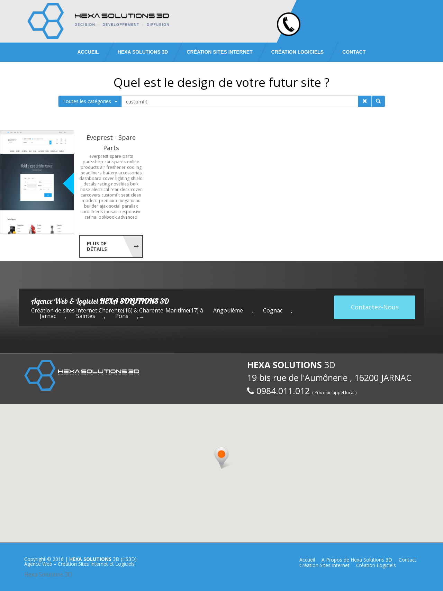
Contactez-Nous (375, 307)
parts (128, 156)
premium (108, 200)
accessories (130, 173)
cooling (134, 167)
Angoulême (228, 310)
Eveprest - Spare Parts (111, 142)
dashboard (90, 178)
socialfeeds (91, 212)
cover (108, 178)
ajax (104, 206)
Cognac (272, 310)
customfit (110, 195)
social (114, 206)
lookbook (107, 217)
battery (110, 173)
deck (124, 189)
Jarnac (48, 316)
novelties (120, 184)
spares (119, 162)
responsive (131, 212)
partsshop (93, 162)
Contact (353, 52)
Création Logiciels (297, 52)
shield (137, 178)
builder (91, 206)
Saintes (85, 316)
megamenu (129, 200)
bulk (134, 184)
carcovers (90, 195)
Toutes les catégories (90, 101)
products (90, 167)
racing (104, 184)
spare (115, 156)
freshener (116, 167)
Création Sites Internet (219, 52)
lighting (122, 178)
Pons (121, 316)
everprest (98, 156)
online (133, 162)
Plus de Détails (97, 246)
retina (90, 217)
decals (89, 184)
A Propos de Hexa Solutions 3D (357, 559)
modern (90, 200)
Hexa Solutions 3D (48, 574)
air (102, 167)
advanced (127, 217)
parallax (130, 206)
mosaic (111, 212)
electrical (100, 189)
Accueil (88, 52)
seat (125, 195)
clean (136, 195)
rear (114, 189)
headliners (91, 173)
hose (85, 189)
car (108, 162)
